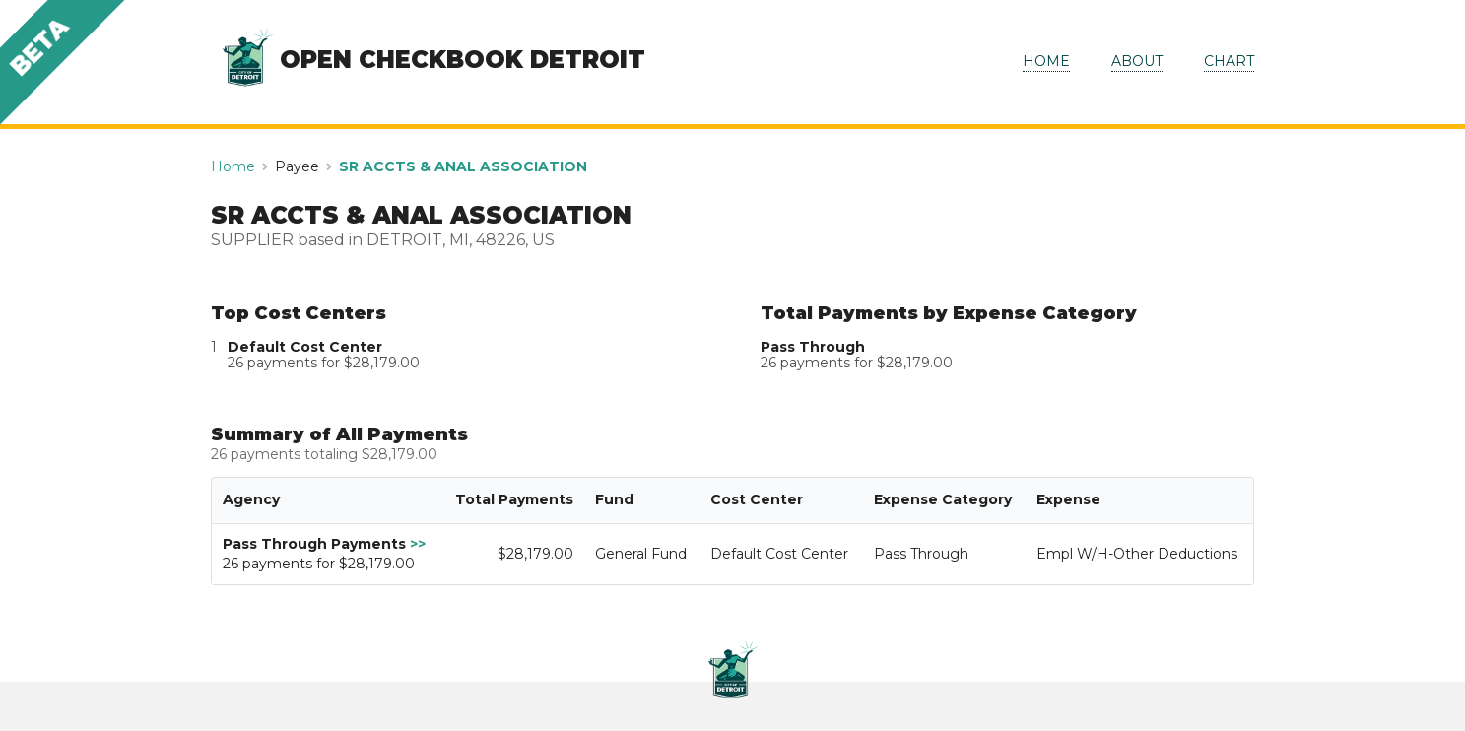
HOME (1046, 61)
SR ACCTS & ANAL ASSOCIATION (463, 166)
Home (233, 166)
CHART (1229, 61)
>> (418, 544)
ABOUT (1137, 61)
